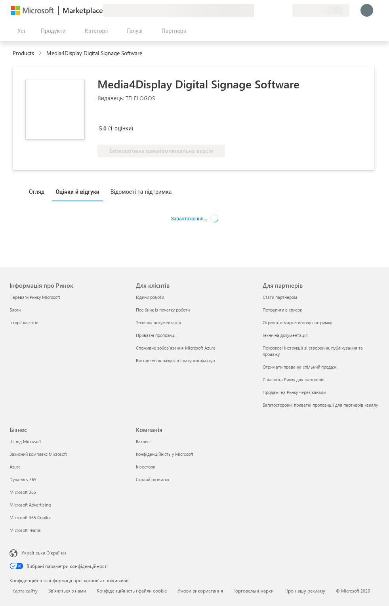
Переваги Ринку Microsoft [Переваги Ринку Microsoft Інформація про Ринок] (35, 297)
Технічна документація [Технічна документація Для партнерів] (285, 335)
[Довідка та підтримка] (267, 10)
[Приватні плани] (286, 10)
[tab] (38, 191)
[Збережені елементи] (276, 10)
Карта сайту (25, 590)
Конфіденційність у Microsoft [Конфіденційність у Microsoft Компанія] (164, 454)
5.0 (103, 128)
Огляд (36, 191)
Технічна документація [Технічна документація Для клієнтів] (158, 322)
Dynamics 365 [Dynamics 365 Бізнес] (23, 479)
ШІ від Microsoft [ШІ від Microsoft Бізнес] (25, 441)
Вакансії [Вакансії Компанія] (144, 441)
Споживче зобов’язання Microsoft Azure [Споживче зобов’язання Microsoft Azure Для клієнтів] (175, 348)
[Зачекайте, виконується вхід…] (367, 10)
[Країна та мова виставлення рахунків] (320, 10)
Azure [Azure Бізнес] (15, 467)
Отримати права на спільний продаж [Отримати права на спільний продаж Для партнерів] (299, 367)
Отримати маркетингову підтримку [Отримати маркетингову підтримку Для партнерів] (297, 322)
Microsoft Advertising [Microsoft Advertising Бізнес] (30, 505)
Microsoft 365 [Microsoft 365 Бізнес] (23, 492)
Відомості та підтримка (141, 191)
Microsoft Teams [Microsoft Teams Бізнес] (25, 530)
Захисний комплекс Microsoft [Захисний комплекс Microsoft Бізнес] (38, 454)
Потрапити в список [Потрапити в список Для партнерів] (282, 310)
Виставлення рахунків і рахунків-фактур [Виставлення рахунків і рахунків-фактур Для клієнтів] (175, 360)
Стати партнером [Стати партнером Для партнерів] (280, 297)
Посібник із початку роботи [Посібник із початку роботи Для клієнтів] (163, 310)
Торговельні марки (254, 590)
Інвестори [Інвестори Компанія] (145, 467)
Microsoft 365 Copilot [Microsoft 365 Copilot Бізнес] (30, 517)
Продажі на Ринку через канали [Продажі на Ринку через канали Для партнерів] (294, 392)
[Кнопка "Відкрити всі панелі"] (19, 31)
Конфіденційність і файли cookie (132, 590)
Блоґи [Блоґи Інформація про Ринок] (15, 310)
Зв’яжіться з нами (67, 590)
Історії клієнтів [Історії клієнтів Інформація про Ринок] (24, 322)
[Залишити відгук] (257, 10)
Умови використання (200, 590)
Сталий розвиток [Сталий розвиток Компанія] (152, 479)
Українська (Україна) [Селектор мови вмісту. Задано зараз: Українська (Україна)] (43, 552)
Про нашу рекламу (304, 590)
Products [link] (23, 53)
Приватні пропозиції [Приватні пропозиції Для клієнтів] (156, 335)
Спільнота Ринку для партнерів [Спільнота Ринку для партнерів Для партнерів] (293, 379)
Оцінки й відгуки (77, 191)
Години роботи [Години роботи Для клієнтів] (150, 297)
